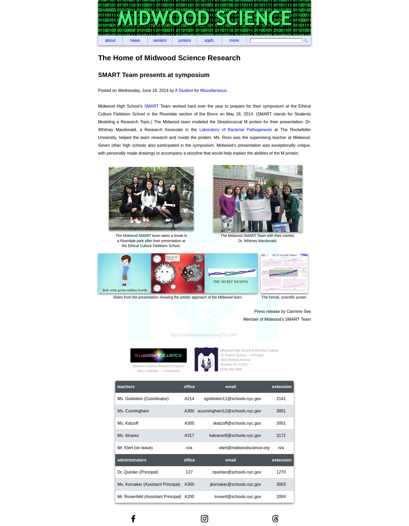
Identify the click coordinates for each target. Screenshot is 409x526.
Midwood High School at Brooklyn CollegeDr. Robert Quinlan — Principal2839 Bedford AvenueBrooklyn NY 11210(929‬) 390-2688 (249, 360)
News (135, 40)
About (110, 40)
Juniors (184, 40)
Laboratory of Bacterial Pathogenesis (236, 129)
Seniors (160, 40)
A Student (184, 90)
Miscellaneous (213, 90)
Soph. (209, 40)
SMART (151, 106)
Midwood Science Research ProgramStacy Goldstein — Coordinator (158, 366)
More (234, 40)
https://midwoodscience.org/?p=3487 (204, 335)
